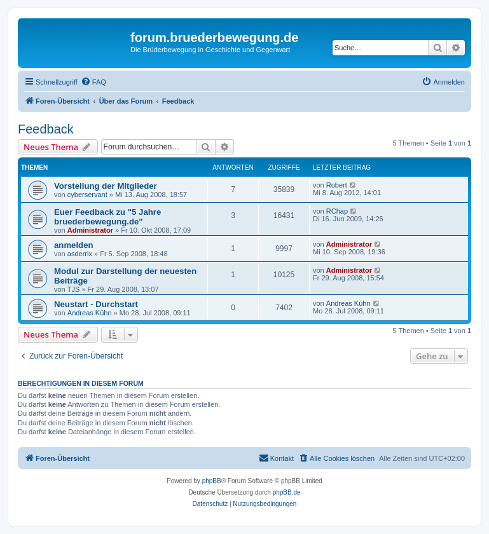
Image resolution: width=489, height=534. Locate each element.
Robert (336, 185)
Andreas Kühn (89, 313)
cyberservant (87, 194)
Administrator (90, 230)
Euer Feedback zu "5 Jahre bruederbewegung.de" (107, 216)
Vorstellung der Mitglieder (105, 186)
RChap (337, 211)
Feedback (46, 129)
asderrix (79, 253)
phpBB (211, 480)
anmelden (73, 245)
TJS (73, 289)
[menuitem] (93, 82)
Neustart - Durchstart (96, 304)
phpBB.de (287, 492)
